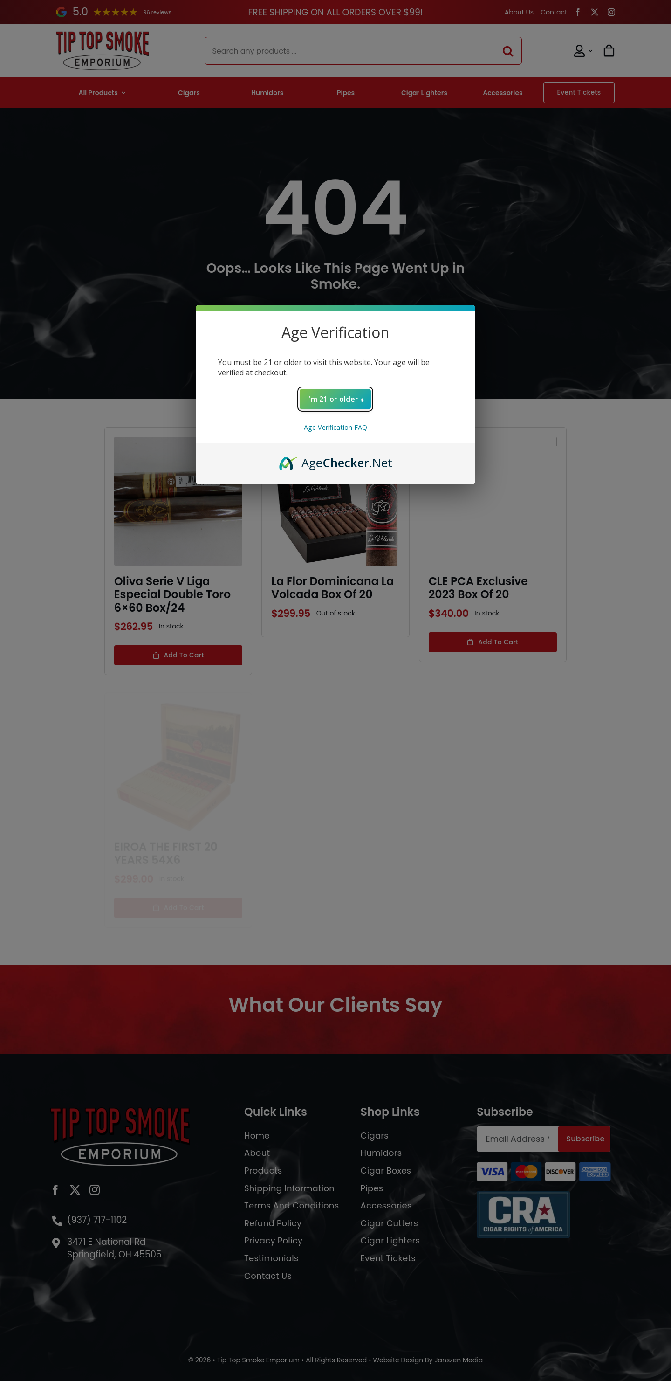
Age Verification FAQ (335, 427)
